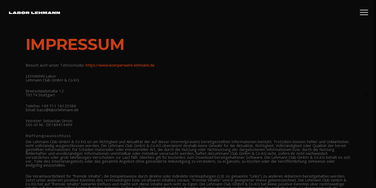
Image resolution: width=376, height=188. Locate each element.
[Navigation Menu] (364, 12)
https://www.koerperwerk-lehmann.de (120, 65)
